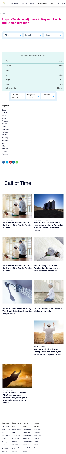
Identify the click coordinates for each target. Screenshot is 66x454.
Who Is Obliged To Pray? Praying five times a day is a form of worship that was (47, 268)
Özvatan (5, 135)
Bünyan (4, 115)
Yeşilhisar (5, 154)
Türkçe (36, 444)
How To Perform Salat (42, 220)
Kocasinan (5, 129)
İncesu (4, 127)
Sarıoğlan (5, 140)
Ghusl (32, 3)
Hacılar (4, 124)
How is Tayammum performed (5, 448)
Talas (3, 146)
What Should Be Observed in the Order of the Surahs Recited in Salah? (17, 225)
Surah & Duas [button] (42, 3)
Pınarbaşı (5, 138)
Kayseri (2, 14)
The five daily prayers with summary (16, 448)
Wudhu (24, 3)
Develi (4, 118)
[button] (14, 3)
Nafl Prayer (61, 3)
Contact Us (37, 448)
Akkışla (4, 113)
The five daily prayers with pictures (16, 438)
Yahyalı (4, 151)
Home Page (14, 3)
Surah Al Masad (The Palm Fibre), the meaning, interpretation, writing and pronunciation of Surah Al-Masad (14, 397)
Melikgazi (5, 132)
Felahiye (5, 121)
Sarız (3, 143)
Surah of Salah (7, 220)
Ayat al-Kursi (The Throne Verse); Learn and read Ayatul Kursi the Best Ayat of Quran (47, 351)
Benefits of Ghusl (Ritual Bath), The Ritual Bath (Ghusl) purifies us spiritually (17, 311)
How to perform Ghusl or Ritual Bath (6, 429)
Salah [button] (52, 3)
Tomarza (5, 149)
